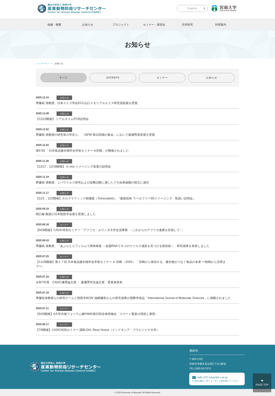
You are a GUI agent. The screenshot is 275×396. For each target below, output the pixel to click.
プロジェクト (121, 24)
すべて (63, 77)
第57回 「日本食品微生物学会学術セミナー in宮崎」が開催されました (82, 150)
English (192, 8)
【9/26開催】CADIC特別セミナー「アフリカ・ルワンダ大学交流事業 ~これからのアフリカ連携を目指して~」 (110, 230)
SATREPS (112, 77)
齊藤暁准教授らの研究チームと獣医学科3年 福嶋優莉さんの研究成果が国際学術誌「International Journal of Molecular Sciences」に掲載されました (133, 298)
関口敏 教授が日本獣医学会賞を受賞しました (66, 214)
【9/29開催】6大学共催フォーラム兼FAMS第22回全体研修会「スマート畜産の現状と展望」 (97, 313)
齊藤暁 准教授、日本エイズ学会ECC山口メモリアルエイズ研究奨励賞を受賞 (87, 103)
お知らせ (87, 24)
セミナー (162, 77)
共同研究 (187, 24)
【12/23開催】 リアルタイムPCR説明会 (62, 119)
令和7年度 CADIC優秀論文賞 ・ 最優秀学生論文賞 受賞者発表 (79, 282)
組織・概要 (54, 24)
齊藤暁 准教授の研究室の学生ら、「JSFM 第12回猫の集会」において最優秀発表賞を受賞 (95, 134)
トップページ (42, 63)
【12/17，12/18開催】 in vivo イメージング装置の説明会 (73, 166)
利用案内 (220, 24)
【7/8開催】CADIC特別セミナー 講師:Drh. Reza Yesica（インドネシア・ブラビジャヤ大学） (97, 329)
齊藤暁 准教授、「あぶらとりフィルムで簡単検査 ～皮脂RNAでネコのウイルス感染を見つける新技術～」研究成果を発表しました (122, 246)
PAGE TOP (262, 382)
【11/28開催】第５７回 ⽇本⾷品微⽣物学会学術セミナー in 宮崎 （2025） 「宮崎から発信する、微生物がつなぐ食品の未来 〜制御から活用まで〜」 (131, 264)
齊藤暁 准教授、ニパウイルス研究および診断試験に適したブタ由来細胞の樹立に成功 (92, 182)
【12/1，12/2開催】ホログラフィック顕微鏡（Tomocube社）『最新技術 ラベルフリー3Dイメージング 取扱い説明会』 (116, 198)
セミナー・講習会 (154, 24)
